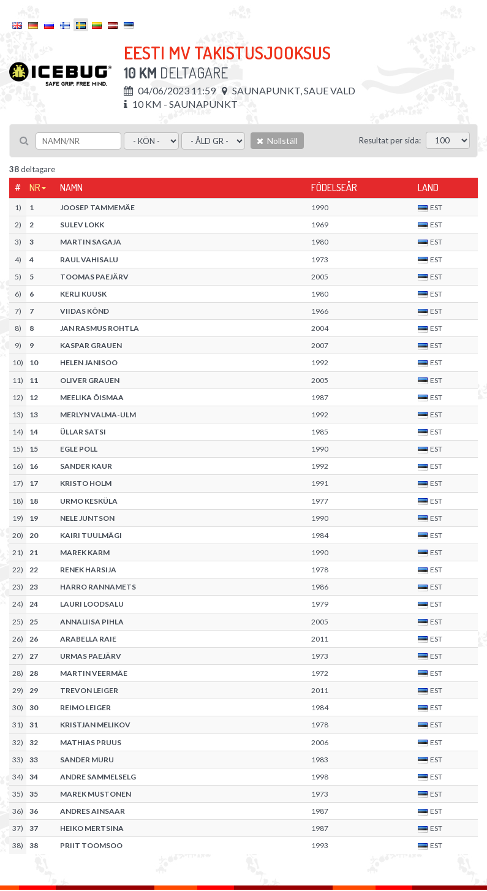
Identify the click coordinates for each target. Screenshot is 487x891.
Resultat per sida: (390, 140)
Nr (34, 187)
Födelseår (334, 187)
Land (428, 187)
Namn (71, 187)
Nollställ (277, 140)
